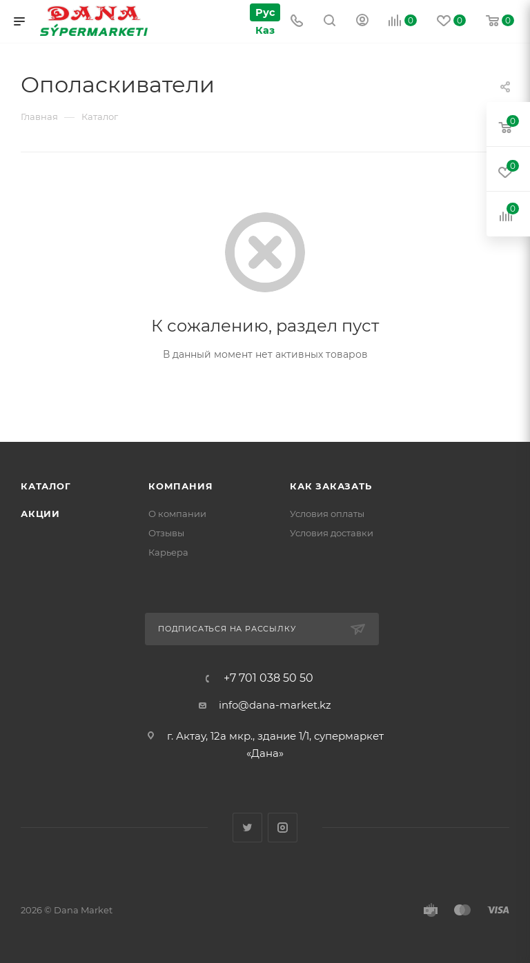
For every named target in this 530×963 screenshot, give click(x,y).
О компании (177, 513)
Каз (264, 30)
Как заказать (331, 485)
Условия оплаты (327, 513)
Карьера (168, 552)
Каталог (46, 485)
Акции (40, 513)
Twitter (247, 827)
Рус (265, 12)
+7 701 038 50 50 (268, 678)
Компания (180, 485)
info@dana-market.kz (275, 704)
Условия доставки (331, 532)
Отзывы (166, 532)
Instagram (282, 827)
